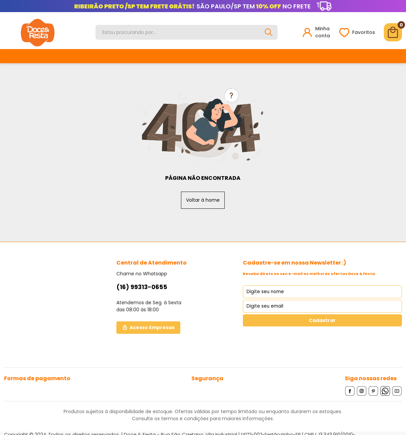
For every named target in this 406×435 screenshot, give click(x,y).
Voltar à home (203, 199)
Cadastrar (322, 320)
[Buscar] (268, 32)
